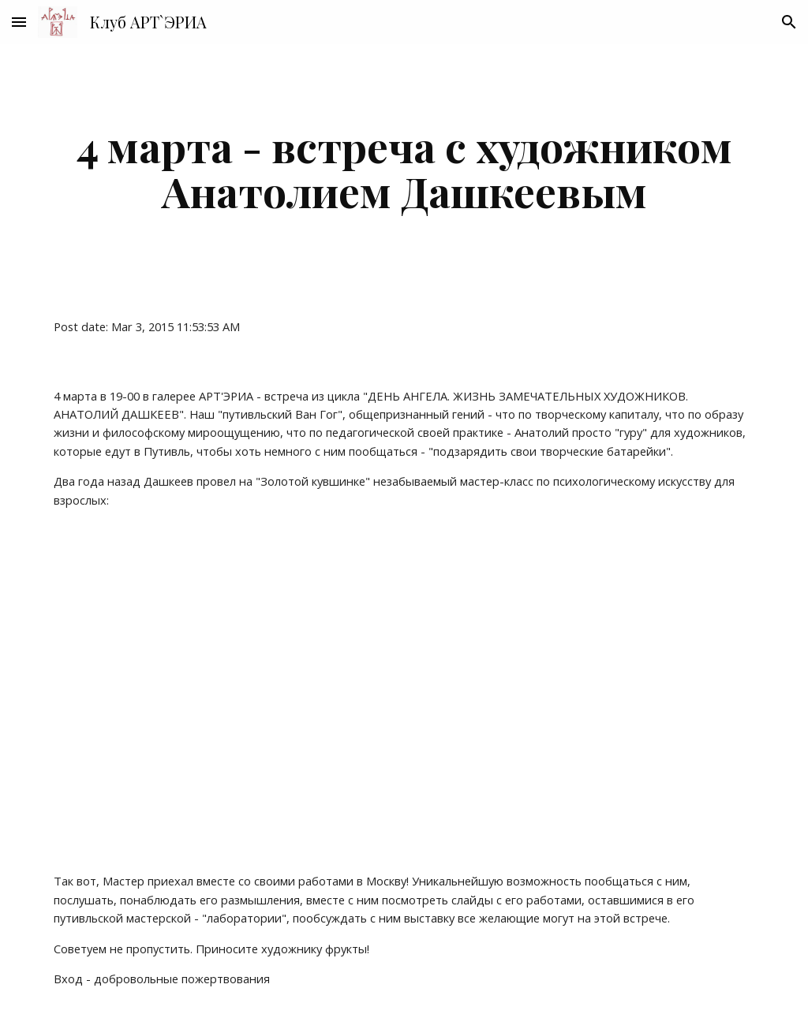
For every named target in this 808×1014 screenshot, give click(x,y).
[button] (19, 21)
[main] (404, 168)
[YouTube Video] (312, 691)
